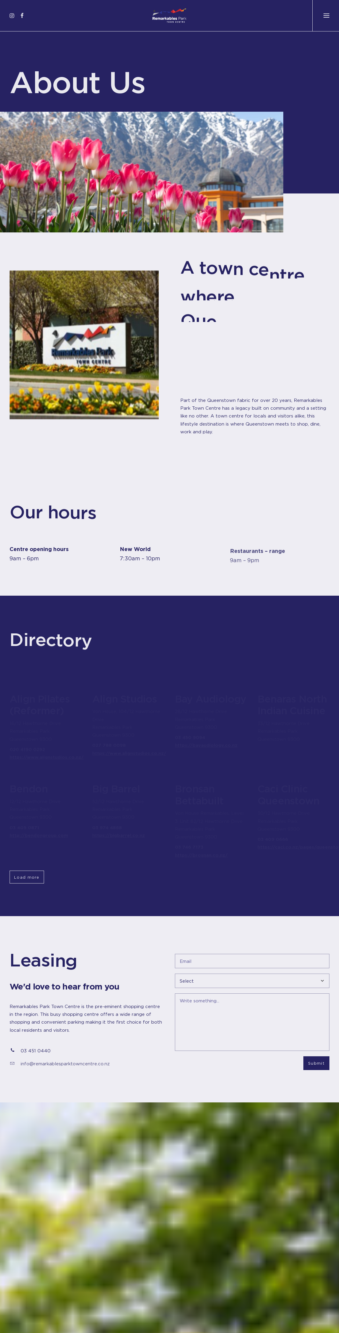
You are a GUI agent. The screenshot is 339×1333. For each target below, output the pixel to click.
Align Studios (124, 693)
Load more (27, 877)
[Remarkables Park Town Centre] (169, 15)
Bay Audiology (210, 697)
